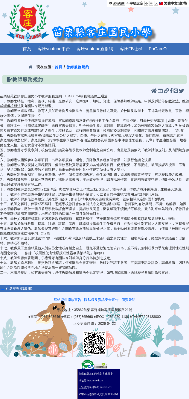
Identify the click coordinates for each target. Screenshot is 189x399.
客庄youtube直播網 (94, 48)
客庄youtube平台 (54, 48)
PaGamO (158, 48)
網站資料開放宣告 (67, 300)
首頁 (27, 48)
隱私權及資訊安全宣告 (101, 300)
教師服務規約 (78, 67)
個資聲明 (128, 300)
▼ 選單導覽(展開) (18, 288)
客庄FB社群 (131, 48)
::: (2, 288)
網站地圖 (119, 3)
